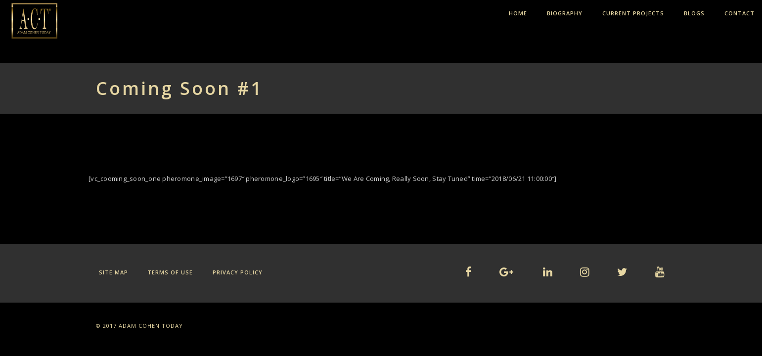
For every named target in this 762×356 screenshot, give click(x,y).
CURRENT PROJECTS (633, 13)
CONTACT (739, 13)
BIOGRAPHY (565, 13)
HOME (518, 13)
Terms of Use (170, 272)
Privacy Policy (238, 272)
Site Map (113, 272)
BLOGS (694, 13)
